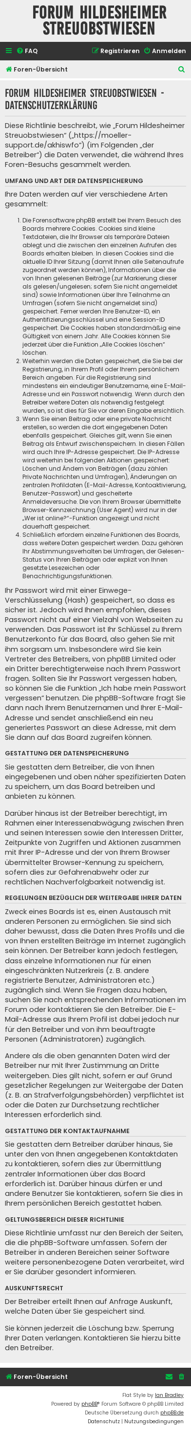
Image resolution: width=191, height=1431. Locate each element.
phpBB (89, 1404)
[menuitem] (27, 51)
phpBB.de (172, 1412)
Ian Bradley (169, 1395)
